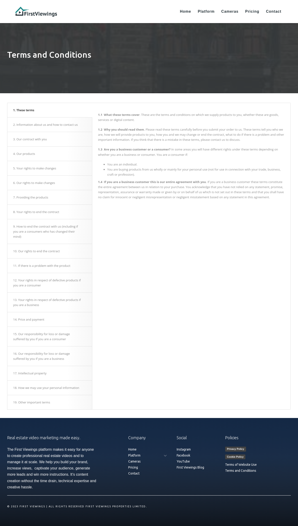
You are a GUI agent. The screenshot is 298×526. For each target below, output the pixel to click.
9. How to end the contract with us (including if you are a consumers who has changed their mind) (45, 231)
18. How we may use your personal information (46, 388)
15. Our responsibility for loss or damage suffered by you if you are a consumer (41, 336)
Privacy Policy (235, 449)
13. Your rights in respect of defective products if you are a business (47, 302)
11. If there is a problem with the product (41, 266)
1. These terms (23, 110)
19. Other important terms (31, 402)
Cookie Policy (235, 456)
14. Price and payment (28, 319)
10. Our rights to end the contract (36, 251)
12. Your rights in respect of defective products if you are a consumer (47, 282)
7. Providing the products (30, 197)
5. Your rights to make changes (34, 168)
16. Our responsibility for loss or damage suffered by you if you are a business (41, 356)
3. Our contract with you (30, 139)
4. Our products (24, 154)
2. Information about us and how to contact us (45, 125)
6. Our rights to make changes (34, 183)
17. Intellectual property (30, 373)
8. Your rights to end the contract (36, 212)
